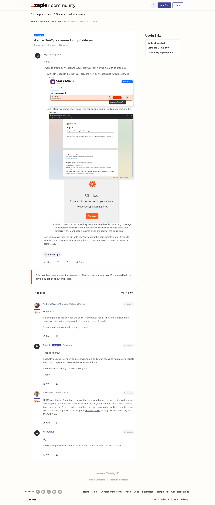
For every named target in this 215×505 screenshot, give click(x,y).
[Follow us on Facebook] (38, 492)
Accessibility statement (117, 480)
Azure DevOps (52, 254)
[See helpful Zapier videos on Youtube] (60, 492)
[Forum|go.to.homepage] (54, 5)
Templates (162, 491)
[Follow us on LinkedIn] (43, 492)
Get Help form (92, 410)
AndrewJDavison (51, 304)
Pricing (85, 491)
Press (128, 491)
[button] (164, 5)
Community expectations (160, 52)
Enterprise (147, 491)
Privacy (184, 499)
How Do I (56, 21)
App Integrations (180, 491)
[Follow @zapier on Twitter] (54, 492)
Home (34, 21)
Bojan (46, 54)
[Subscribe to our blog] (49, 492)
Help (94, 491)
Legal (175, 499)
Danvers (47, 392)
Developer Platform (111, 491)
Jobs (136, 491)
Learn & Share (56, 14)
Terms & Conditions (96, 480)
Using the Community (158, 47)
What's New (77, 14)
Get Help (37, 14)
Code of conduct (156, 43)
